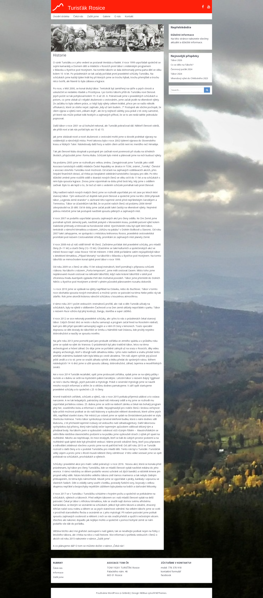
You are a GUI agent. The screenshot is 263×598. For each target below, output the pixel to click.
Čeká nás (78, 16)
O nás (117, 16)
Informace (58, 572)
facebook (166, 575)
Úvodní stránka (61, 16)
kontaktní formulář (171, 571)
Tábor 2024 (176, 73)
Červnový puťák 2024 (181, 69)
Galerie (106, 16)
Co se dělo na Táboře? (182, 64)
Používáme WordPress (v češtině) (113, 592)
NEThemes (160, 592)
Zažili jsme (93, 16)
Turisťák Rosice (86, 8)
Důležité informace (182, 34)
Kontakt (129, 16)
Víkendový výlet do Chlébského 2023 (189, 78)
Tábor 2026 (176, 60)
